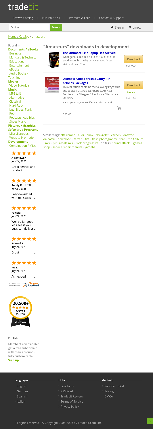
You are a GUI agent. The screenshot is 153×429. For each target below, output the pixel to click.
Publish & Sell (51, 18)
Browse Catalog (23, 18)
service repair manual (67, 147)
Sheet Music (17, 122)
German (22, 391)
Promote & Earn (79, 18)
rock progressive (87, 143)
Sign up (13, 360)
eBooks (14, 69)
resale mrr (66, 143)
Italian (21, 401)
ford (122, 139)
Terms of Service (72, 401)
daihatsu (49, 139)
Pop (12, 114)
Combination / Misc (22, 146)
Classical (15, 102)
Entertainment (19, 65)
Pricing (109, 391)
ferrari (78, 139)
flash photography (104, 139)
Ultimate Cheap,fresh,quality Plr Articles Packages (86, 81)
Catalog (24, 36)
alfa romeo (68, 135)
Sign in (119, 28)
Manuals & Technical (23, 57)
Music (12, 89)
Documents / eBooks (23, 49)
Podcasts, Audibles (22, 118)
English (21, 386)
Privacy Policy (70, 407)
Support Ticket (114, 386)
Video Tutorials (19, 85)
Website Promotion (22, 138)
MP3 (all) (15, 93)
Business (15, 53)
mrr (47, 143)
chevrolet (102, 135)
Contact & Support (111, 18)
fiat (87, 139)
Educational (17, 61)
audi (81, 135)
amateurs (38, 36)
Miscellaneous (19, 134)
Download (133, 59)
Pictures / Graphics (22, 126)
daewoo (128, 135)
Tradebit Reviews (72, 396)
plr (54, 143)
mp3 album (135, 139)
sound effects (121, 143)
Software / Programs (23, 130)
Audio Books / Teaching (18, 75)
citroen (116, 135)
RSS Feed (67, 391)
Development (18, 142)
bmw (90, 135)
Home (12, 36)
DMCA (108, 396)
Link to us (67, 386)
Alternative (16, 97)
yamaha (90, 147)
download (64, 139)
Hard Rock (16, 106)
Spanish (22, 396)
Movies (13, 81)
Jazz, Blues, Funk (20, 110)
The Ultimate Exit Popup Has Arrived (89, 53)
